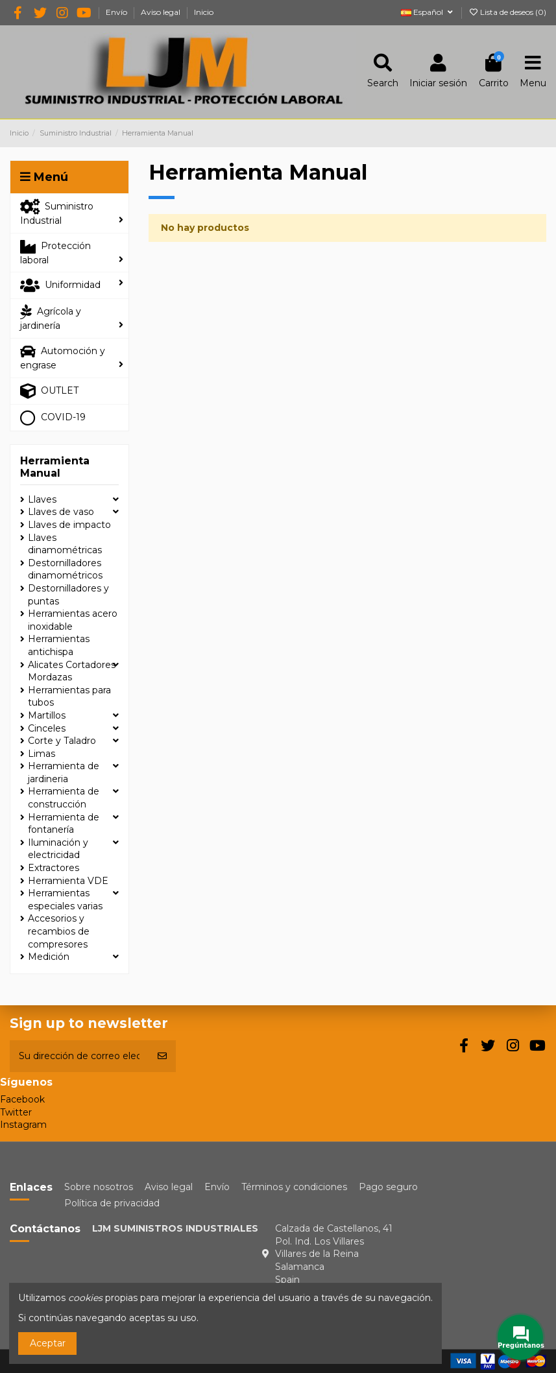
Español (428, 12)
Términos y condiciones (294, 1187)
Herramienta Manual (55, 467)
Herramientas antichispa (59, 645)
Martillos (47, 715)
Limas (41, 753)
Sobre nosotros (98, 1187)
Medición (48, 956)
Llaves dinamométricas (65, 544)
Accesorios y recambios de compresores (59, 931)
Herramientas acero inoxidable (72, 620)
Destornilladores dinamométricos (65, 569)
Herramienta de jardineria (63, 772)
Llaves (42, 499)
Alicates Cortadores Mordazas (71, 671)
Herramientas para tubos (69, 696)
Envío (117, 12)
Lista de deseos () (507, 12)
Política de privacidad (112, 1203)
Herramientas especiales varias (65, 899)
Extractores (53, 868)
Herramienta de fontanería (63, 823)
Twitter (16, 1112)
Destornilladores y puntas (68, 594)
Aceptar (48, 1343)
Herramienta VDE (68, 881)
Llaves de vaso (61, 512)
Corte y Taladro (62, 740)
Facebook (22, 1099)
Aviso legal (161, 12)
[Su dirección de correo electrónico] (79, 1056)
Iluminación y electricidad (58, 849)
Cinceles (47, 728)
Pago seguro (388, 1187)
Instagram (23, 1124)
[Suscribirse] (162, 1056)
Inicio (203, 12)
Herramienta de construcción (63, 797)
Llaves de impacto (69, 525)
